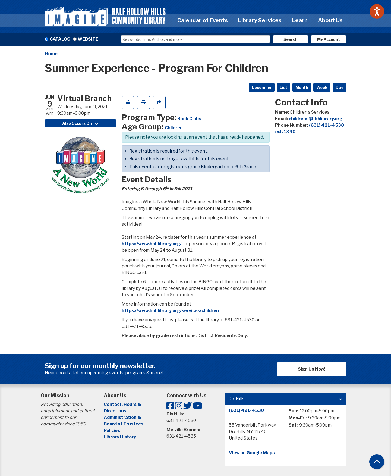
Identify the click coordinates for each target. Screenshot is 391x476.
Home (51, 53)
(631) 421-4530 (246, 410)
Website (88, 39)
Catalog (60, 39)
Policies (112, 430)
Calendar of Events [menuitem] (202, 20)
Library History (120, 437)
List (283, 87)
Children (174, 127)
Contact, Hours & (123, 404)
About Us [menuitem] (330, 20)
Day (339, 87)
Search (290, 39)
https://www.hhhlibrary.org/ (152, 243)
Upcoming (262, 87)
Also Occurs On (80, 123)
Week (321, 87)
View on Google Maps (252, 452)
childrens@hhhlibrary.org (315, 118)
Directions (115, 410)
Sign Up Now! (311, 369)
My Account (328, 39)
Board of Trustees (123, 424)
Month (301, 87)
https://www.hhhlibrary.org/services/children (170, 310)
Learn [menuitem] (300, 20)
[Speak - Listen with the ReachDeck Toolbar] (377, 11)
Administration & (123, 417)
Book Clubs (189, 118)
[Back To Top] (376, 461)
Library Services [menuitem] (260, 20)
